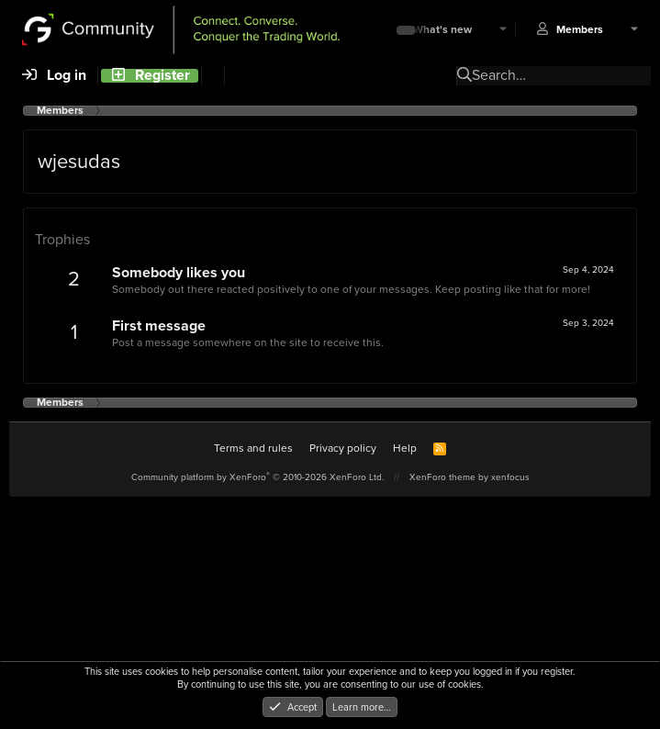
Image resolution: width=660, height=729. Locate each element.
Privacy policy (342, 448)
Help (405, 448)
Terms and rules (253, 448)
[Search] (212, 75)
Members (579, 30)
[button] (503, 30)
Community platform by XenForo (257, 477)
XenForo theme (442, 477)
